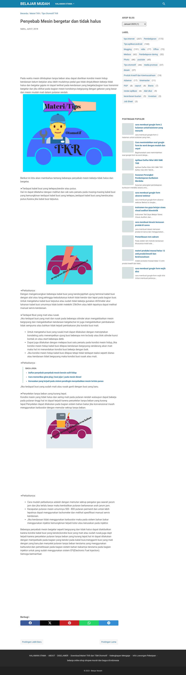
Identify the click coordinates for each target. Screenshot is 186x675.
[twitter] (50, 623)
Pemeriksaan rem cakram (147, 237)
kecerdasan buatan (132, 96)
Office (156, 49)
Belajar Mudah (35, 4)
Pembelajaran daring (148, 54)
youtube (141, 59)
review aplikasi (130, 91)
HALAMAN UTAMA (37, 655)
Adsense (128, 80)
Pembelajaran (150, 39)
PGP (126, 86)
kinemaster (145, 80)
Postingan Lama (108, 642)
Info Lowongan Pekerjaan (144, 655)
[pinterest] (69, 623)
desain (127, 70)
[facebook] (30, 623)
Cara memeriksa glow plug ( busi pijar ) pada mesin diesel (54, 377)
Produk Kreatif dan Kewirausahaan (139, 75)
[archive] (134, 24)
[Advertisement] (69, 54)
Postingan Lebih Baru (32, 642)
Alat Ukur (148, 91)
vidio (143, 49)
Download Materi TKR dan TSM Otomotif (89, 655)
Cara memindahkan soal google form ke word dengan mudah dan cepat (150, 145)
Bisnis (150, 86)
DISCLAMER (63, 655)
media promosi (150, 65)
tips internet (129, 39)
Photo (126, 59)
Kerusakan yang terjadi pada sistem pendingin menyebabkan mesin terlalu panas (65, 381)
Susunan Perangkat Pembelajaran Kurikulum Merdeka (146, 178)
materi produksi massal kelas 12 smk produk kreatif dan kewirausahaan (150, 254)
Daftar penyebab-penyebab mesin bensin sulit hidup (52, 373)
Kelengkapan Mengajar (120, 655)
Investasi (152, 96)
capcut (138, 86)
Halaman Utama (63, 4)
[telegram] (108, 623)
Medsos (127, 54)
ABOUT (51, 655)
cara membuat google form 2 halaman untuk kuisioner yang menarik (149, 127)
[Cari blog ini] (164, 4)
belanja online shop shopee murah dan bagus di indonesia (93, 660)
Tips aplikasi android (133, 44)
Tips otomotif (130, 65)
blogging (128, 49)
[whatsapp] (89, 623)
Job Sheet (128, 101)
